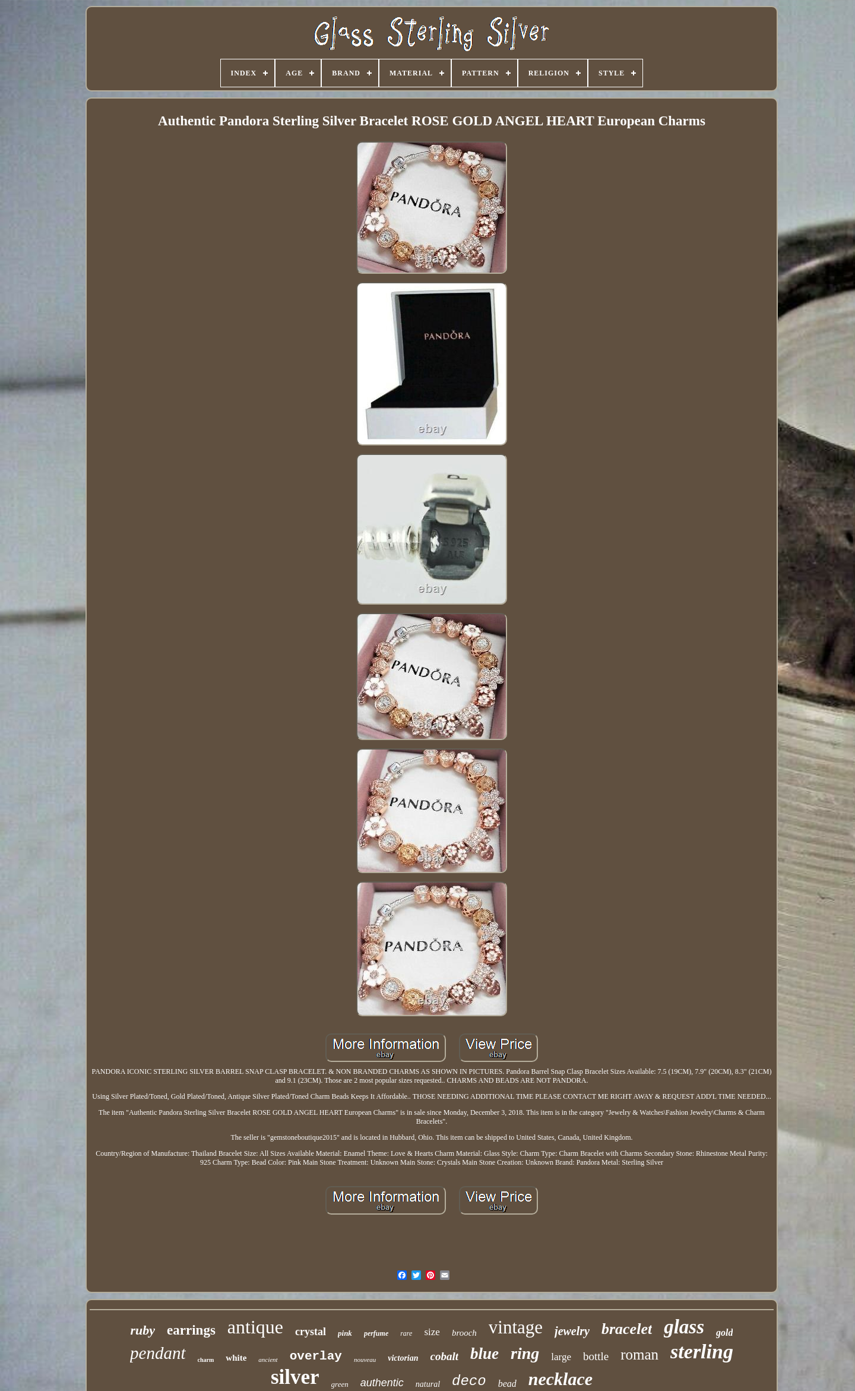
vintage (516, 1327)
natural (428, 1384)
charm (206, 1360)
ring (525, 1353)
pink (345, 1333)
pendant (157, 1352)
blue (484, 1353)
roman (639, 1354)
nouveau (365, 1359)
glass (684, 1327)
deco (469, 1381)
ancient (267, 1359)
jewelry (572, 1331)
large (561, 1356)
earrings (191, 1330)
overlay (316, 1356)
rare (406, 1333)
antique (255, 1327)
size (431, 1332)
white (236, 1357)
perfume (376, 1333)
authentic (382, 1383)
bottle (596, 1356)
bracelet (626, 1329)
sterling (701, 1351)
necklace (560, 1379)
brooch (464, 1333)
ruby (143, 1330)
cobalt (444, 1356)
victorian (403, 1358)
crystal (310, 1332)
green (340, 1384)
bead (507, 1384)
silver (295, 1377)
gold (724, 1332)
